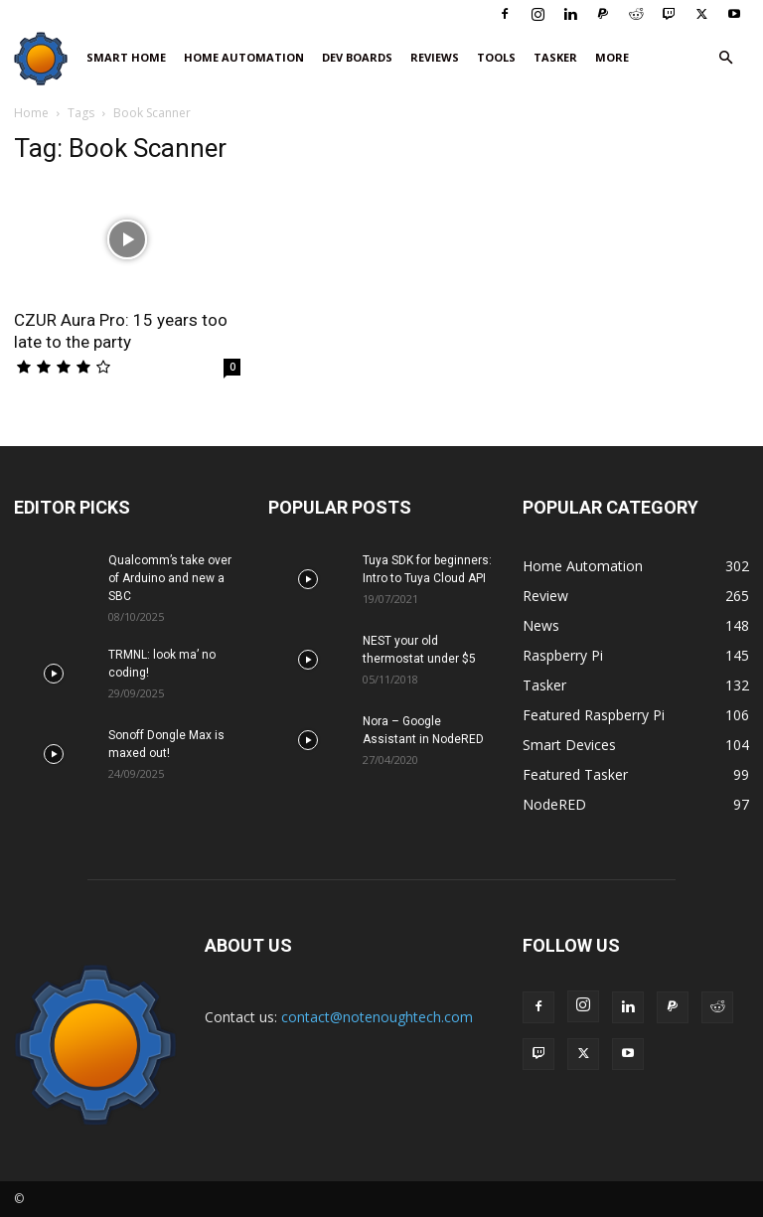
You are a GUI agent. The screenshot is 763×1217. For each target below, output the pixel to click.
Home (31, 112)
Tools (496, 57)
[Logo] (45, 58)
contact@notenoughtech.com (377, 1016)
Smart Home (126, 57)
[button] (725, 58)
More (612, 57)
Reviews (434, 57)
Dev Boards (357, 57)
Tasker (555, 57)
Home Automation (244, 57)
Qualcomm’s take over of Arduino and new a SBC (169, 578)
